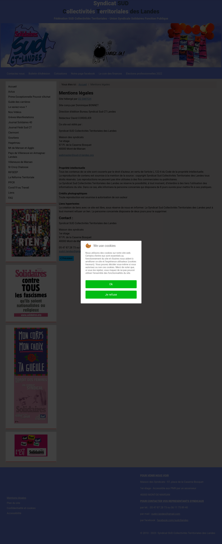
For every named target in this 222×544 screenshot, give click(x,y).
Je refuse (111, 294)
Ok (111, 284)
